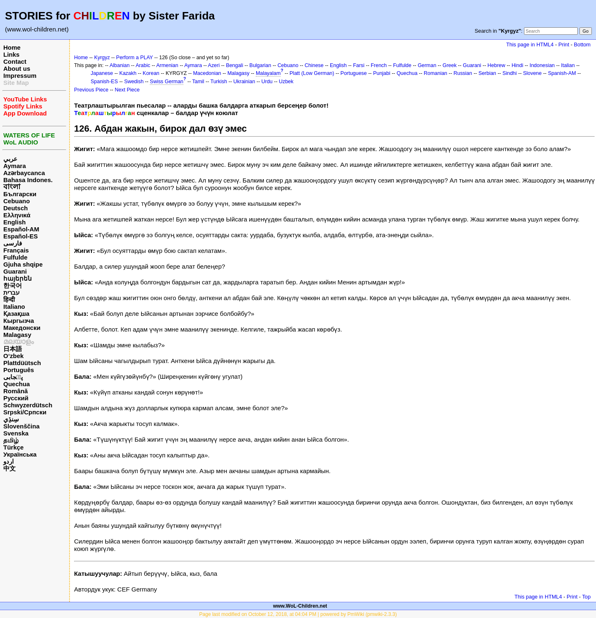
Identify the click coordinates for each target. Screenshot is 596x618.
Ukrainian (244, 81)
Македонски (22, 327)
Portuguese (354, 73)
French (379, 65)
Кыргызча (18, 320)
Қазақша (16, 313)
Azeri (213, 65)
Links (11, 54)
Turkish (218, 81)
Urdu (267, 81)
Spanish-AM (562, 73)
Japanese (102, 73)
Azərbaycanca (24, 172)
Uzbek (286, 81)
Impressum (19, 75)
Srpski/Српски (24, 412)
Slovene (532, 73)
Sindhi (509, 73)
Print (563, 44)
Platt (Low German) (312, 73)
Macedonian (207, 73)
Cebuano (16, 200)
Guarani (15, 271)
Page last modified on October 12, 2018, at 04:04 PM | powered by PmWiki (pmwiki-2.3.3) (298, 614)
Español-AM (21, 229)
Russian (463, 73)
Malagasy (17, 334)
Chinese (314, 65)
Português (18, 369)
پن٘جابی (13, 376)
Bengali (234, 65)
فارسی (12, 243)
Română (15, 390)
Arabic (143, 65)
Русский (16, 398)
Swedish (134, 81)
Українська (19, 454)
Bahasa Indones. (28, 179)
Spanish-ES (104, 81)
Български (19, 193)
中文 (9, 468)
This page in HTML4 (530, 44)
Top (586, 597)
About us (16, 68)
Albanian (120, 65)
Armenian (167, 65)
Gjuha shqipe (23, 264)
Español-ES (20, 236)
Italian (567, 65)
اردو (8, 461)
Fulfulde (15, 257)
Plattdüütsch (22, 362)
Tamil (198, 81)
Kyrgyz (102, 57)
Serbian (487, 73)
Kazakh (128, 73)
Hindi (517, 65)
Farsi (359, 65)
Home (12, 47)
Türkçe (13, 447)
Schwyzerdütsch (27, 405)
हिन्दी (9, 299)
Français (16, 250)
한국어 (12, 285)
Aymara (14, 165)
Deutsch (15, 208)
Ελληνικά (16, 215)
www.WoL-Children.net (300, 606)
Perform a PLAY (134, 57)
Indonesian (542, 65)
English (14, 222)
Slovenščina (21, 426)
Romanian (435, 73)
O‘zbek (13, 355)
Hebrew (496, 65)
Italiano (14, 306)
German (427, 65)
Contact (14, 61)
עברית (11, 292)
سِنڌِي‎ (11, 419)
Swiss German (166, 81)
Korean (151, 73)
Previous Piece (91, 90)
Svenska (16, 433)
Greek (449, 65)
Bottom (582, 44)
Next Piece (127, 90)
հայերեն (17, 278)
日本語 (12, 348)
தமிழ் (11, 440)
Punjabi (381, 73)
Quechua (16, 383)
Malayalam (268, 73)
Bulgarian (261, 65)
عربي (10, 158)
